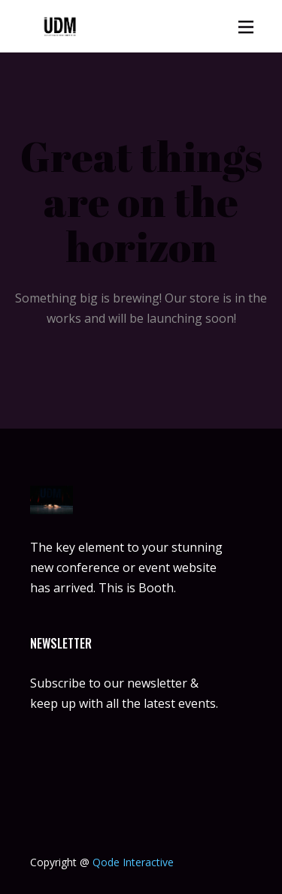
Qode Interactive (133, 862)
